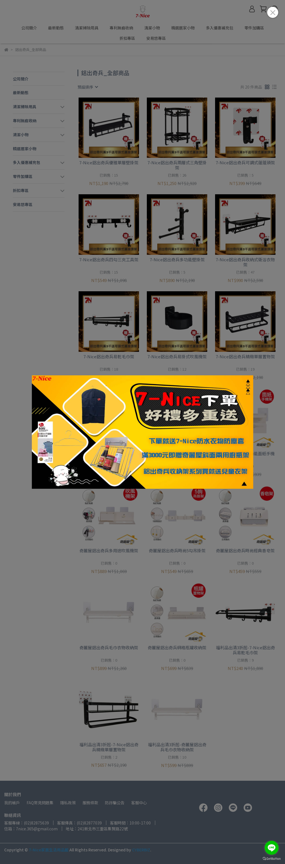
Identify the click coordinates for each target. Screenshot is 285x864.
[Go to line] (272, 848)
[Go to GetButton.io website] (272, 858)
